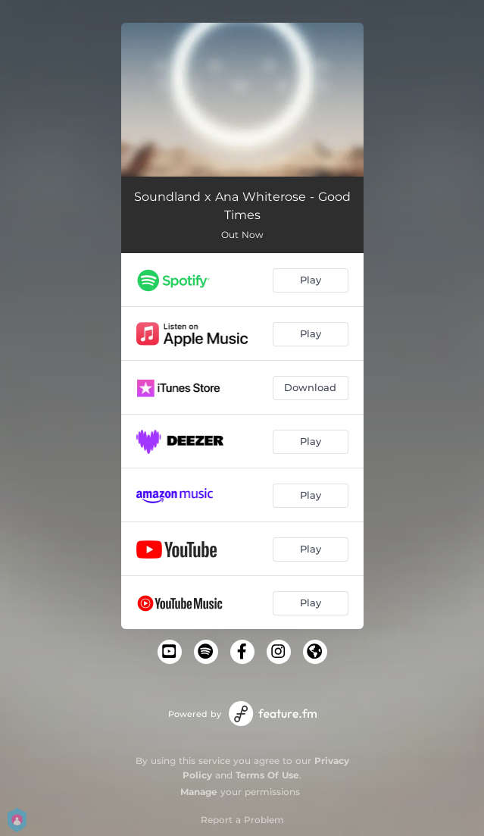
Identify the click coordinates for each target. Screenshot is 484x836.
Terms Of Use (267, 775)
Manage (198, 791)
